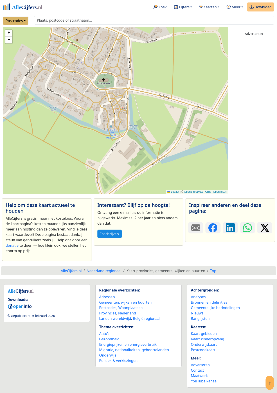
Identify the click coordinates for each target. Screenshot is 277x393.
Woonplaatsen (130, 307)
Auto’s (104, 333)
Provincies (107, 313)
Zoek (160, 7)
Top (213, 270)
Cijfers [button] (181, 7)
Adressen (107, 296)
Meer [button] (233, 7)
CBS (208, 191)
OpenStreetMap (193, 191)
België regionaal (146, 318)
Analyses (198, 296)
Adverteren (200, 364)
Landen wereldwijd (115, 318)
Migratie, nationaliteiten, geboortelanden (134, 349)
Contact (197, 370)
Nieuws (197, 313)
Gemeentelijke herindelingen (215, 307)
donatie (12, 245)
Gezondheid (109, 339)
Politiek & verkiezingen (118, 360)
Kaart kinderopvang (207, 339)
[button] (8, 33)
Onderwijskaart (204, 344)
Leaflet (173, 191)
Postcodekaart (203, 349)
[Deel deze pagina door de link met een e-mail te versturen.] (195, 227)
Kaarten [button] (208, 7)
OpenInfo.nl (220, 191)
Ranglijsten (200, 318)
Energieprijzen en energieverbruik (128, 344)
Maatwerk (199, 375)
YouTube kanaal (204, 381)
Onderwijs (107, 355)
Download (261, 7)
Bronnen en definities (209, 302)
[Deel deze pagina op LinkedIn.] (230, 227)
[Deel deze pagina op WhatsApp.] (247, 227)
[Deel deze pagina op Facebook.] (213, 227)
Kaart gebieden (204, 333)
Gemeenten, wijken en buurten (125, 302)
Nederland (127, 313)
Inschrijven (109, 233)
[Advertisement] (253, 107)
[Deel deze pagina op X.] (264, 227)
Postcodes (14, 20)
